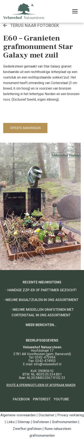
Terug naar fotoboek (31, 25)
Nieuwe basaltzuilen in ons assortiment (42, 300)
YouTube (61, 399)
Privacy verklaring (70, 415)
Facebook (21, 399)
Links (11, 422)
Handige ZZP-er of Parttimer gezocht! (42, 290)
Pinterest (42, 399)
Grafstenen (41, 422)
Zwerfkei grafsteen (27, 429)
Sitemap (24, 422)
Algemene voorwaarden (18, 415)
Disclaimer (46, 415)
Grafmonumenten (64, 422)
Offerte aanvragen (25, 128)
